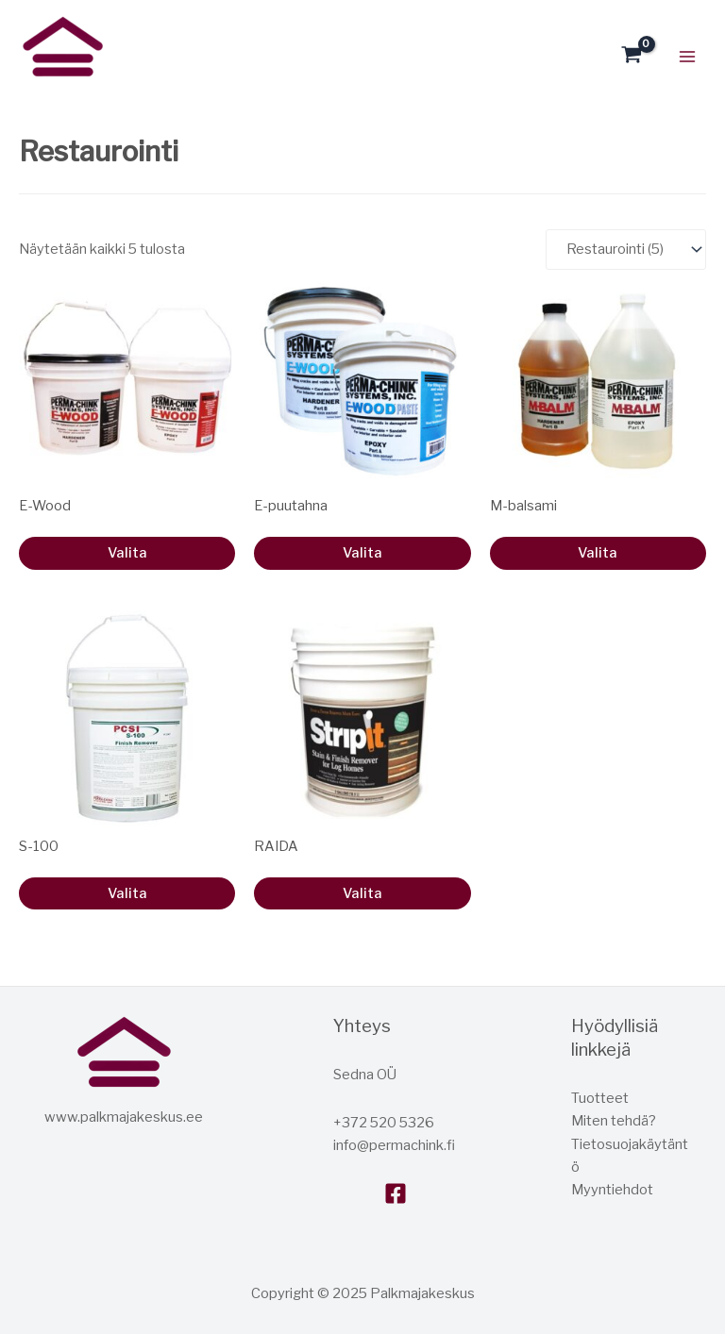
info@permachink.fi (394, 1145)
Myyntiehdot (612, 1189)
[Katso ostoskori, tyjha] (631, 56)
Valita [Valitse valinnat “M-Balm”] (597, 552)
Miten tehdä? (613, 1120)
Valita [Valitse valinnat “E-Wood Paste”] (362, 552)
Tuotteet (600, 1098)
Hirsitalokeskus (24, 88)
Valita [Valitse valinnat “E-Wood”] (127, 552)
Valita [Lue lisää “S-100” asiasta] (127, 893)
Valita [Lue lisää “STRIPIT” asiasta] (362, 893)
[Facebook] (395, 1193)
